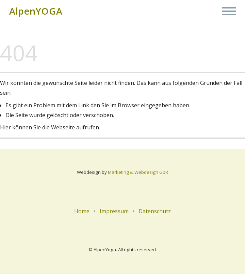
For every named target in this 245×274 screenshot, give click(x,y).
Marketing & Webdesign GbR (138, 172)
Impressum (114, 211)
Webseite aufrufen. (75, 127)
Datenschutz (154, 211)
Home (81, 211)
